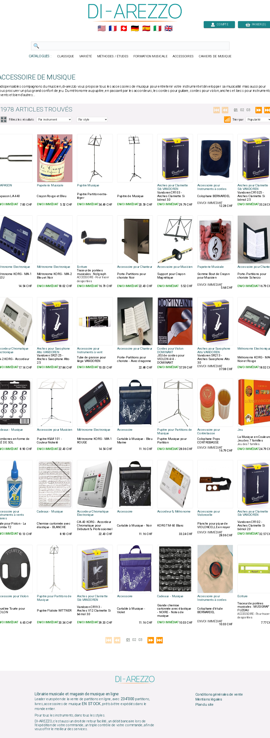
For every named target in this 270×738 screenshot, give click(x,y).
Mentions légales (208, 699)
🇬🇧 (168, 29)
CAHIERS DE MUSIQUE (215, 56)
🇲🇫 (113, 29)
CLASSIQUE (65, 56)
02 (242, 109)
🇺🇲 (102, 29)
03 (248, 109)
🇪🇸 (146, 29)
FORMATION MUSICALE (150, 56)
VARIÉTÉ (85, 56)
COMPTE (219, 24)
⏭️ (159, 640)
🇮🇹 (157, 29)
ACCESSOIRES (183, 56)
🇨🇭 (124, 29)
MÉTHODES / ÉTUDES (112, 56)
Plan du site (204, 704)
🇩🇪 (135, 29)
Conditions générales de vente (219, 694)
